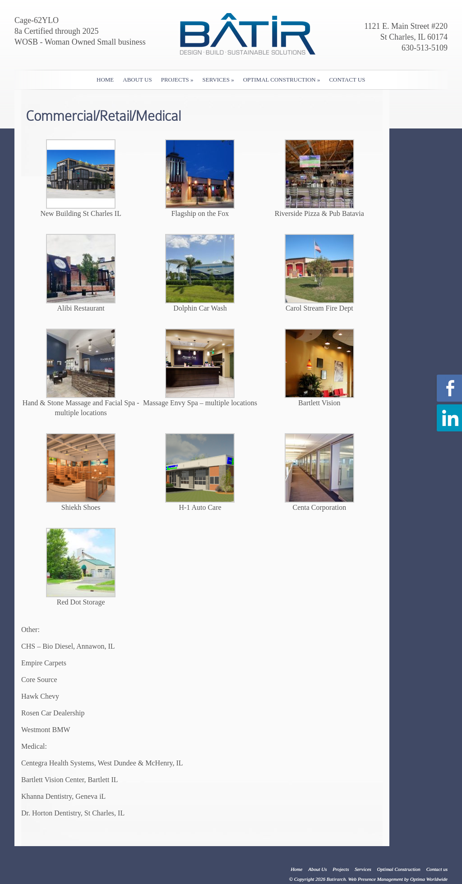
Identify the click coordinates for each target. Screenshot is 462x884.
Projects (177, 79)
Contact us (347, 79)
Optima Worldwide (429, 879)
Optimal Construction (281, 79)
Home (105, 79)
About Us (137, 79)
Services (218, 79)
